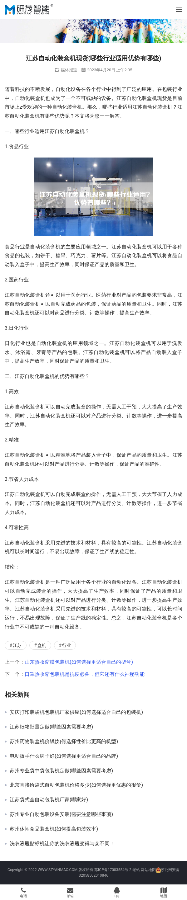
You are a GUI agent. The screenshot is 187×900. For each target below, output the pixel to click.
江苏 (17, 645)
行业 (66, 645)
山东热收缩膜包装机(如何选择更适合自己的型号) (79, 662)
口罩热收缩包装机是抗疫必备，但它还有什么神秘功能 (85, 674)
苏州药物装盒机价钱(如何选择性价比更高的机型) (64, 741)
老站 (136, 870)
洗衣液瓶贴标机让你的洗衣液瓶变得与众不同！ (62, 843)
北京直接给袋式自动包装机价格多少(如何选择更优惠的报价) (76, 785)
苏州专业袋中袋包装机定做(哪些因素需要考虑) (61, 771)
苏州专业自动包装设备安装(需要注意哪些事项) (61, 814)
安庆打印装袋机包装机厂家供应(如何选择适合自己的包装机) (76, 712)
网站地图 (148, 870)
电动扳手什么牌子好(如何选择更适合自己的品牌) (64, 756)
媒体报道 (69, 70)
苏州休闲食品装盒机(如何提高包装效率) (54, 829)
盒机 (41, 645)
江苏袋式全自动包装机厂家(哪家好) (49, 800)
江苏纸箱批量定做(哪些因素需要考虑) (51, 727)
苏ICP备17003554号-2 (112, 870)
